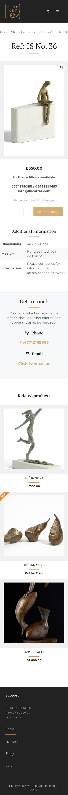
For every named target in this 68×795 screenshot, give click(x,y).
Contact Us (13, 717)
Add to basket (48, 212)
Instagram (12, 741)
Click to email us (34, 363)
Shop (15, 32)
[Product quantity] (19, 211)
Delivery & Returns (18, 707)
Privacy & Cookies (17, 712)
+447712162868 (34, 342)
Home (4, 32)
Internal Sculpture (34, 32)
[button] (61, 67)
